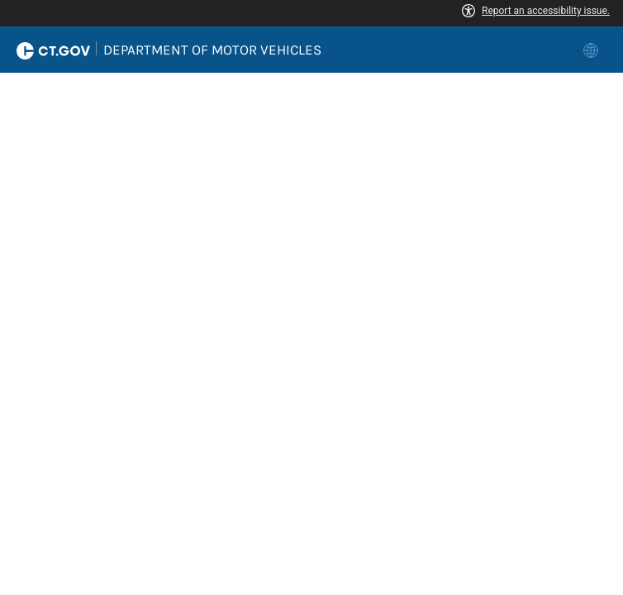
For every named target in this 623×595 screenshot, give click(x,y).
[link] (592, 50)
